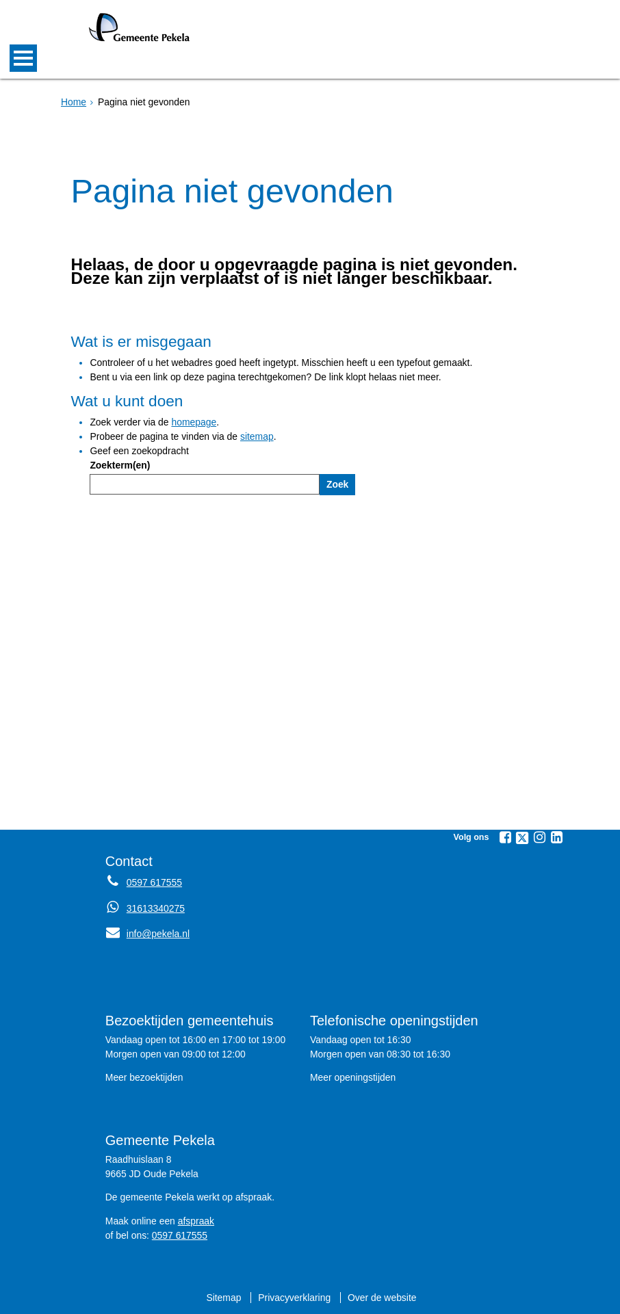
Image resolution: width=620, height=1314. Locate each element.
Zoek (337, 484)
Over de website (382, 1297)
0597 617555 (179, 1235)
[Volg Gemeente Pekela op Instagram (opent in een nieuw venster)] (539, 837)
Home (73, 101)
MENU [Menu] (23, 58)
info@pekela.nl (147, 933)
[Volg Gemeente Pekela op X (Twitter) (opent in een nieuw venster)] (522, 838)
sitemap (257, 436)
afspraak (196, 1221)
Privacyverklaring (294, 1297)
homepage (193, 422)
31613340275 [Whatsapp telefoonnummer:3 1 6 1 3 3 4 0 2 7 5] (156, 908)
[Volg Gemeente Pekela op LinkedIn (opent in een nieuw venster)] (556, 837)
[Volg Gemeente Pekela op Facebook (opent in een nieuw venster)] (505, 837)
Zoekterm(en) (120, 465)
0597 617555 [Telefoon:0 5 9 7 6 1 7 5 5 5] (154, 882)
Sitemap (223, 1297)
